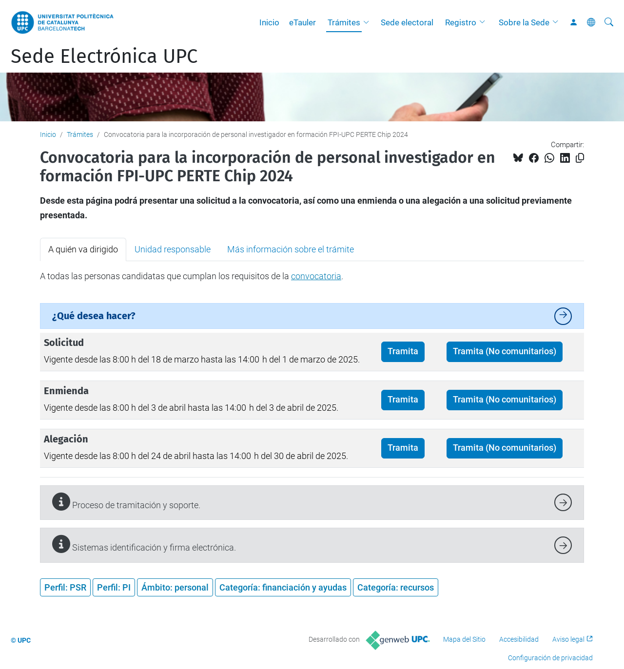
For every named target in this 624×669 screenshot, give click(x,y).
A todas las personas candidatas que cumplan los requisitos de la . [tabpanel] (191, 276)
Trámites (344, 22)
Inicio (269, 22)
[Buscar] (608, 22)
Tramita (403, 351)
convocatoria (316, 276)
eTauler (302, 22)
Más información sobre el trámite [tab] (290, 249)
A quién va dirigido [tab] (83, 249)
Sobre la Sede (524, 22)
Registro (460, 22)
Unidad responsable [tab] (173, 249)
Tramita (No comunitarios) (504, 351)
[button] (368, 22)
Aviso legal (568, 639)
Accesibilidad (519, 639)
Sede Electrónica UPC (104, 56)
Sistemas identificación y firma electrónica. (144, 544)
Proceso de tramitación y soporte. (126, 502)
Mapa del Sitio (464, 639)
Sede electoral (407, 22)
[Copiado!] (580, 158)
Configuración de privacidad (550, 658)
